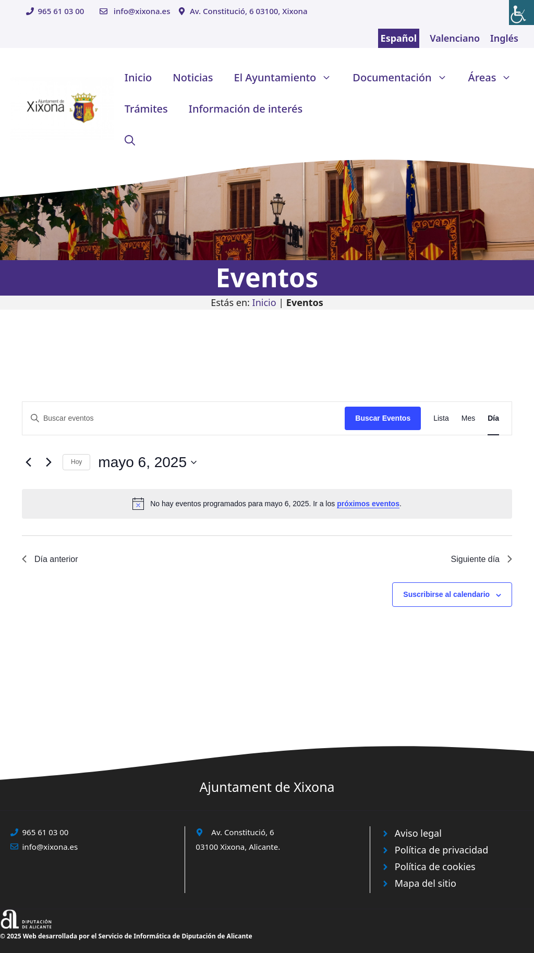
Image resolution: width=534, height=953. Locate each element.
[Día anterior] (28, 462)
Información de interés (245, 109)
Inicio (138, 77)
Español (399, 38)
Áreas (495, 77)
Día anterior (50, 559)
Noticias (193, 77)
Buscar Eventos (382, 418)
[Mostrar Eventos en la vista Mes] (468, 418)
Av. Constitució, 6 (242, 832)
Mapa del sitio (425, 883)
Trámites (146, 109)
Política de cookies (435, 866)
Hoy (76, 462)
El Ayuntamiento (288, 77)
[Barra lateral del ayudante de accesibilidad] (521, 12)
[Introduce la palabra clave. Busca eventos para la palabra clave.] (183, 418)
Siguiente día (481, 559)
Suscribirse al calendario (446, 594)
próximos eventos (368, 503)
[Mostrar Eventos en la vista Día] (493, 418)
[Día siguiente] (48, 462)
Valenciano (455, 38)
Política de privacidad (441, 850)
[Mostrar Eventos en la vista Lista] (441, 418)
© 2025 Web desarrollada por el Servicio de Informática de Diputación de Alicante (126, 936)
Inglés (504, 38)
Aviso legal (418, 833)
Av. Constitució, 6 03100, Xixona (249, 11)
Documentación (405, 77)
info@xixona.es (142, 11)
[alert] (267, 503)
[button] (129, 140)
